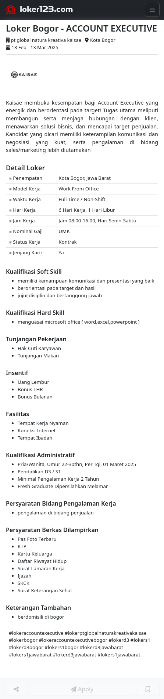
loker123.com (46, 9)
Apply (82, 689)
